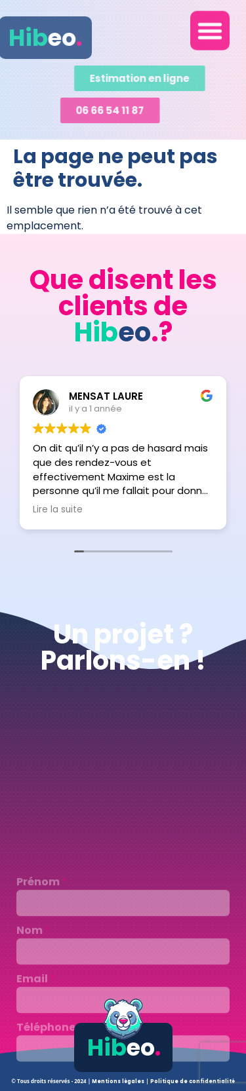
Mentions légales (119, 1081)
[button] (210, 27)
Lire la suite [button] (58, 510)
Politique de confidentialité (192, 1081)
